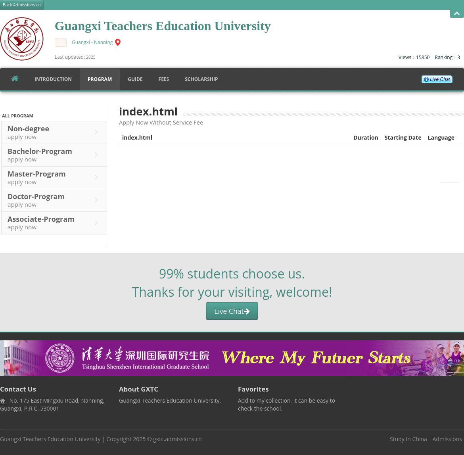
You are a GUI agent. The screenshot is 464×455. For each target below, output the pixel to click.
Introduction (53, 79)
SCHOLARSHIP (201, 79)
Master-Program (55, 177)
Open (457, 13)
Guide (135, 79)
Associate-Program (55, 222)
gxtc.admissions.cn (177, 439)
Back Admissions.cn (22, 5)
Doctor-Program (55, 200)
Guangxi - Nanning (92, 42)
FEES (164, 79)
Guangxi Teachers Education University (50, 439)
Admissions (447, 439)
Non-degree (55, 132)
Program (100, 79)
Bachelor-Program (55, 154)
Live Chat (231, 311)
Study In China (408, 439)
